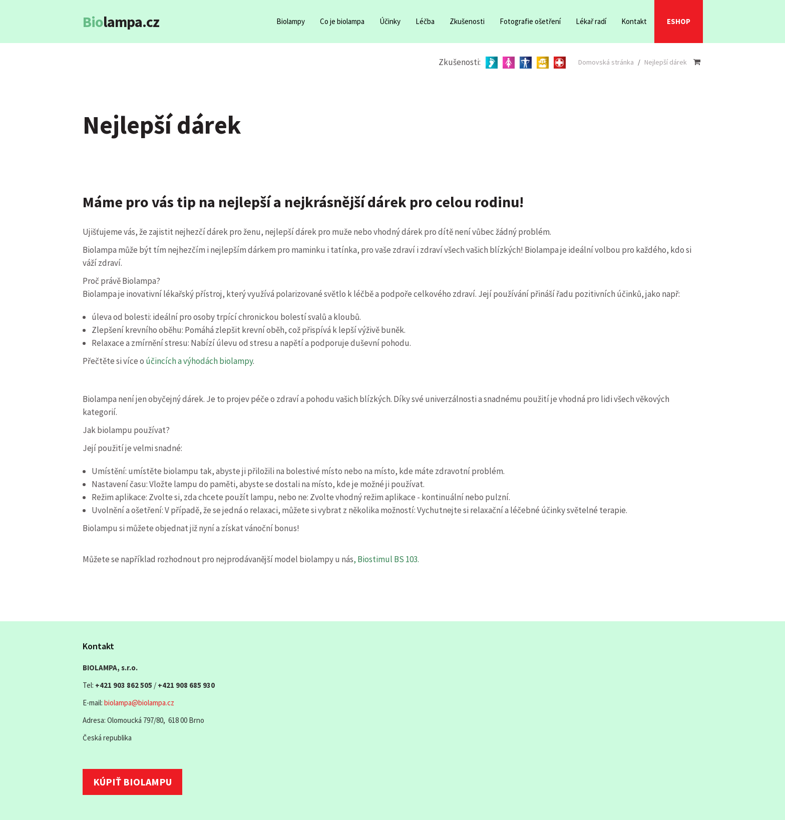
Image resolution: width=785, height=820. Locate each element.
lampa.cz (121, 21)
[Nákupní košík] (697, 62)
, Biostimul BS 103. (386, 559)
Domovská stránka (606, 62)
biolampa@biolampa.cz (139, 702)
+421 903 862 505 (123, 685)
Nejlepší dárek (665, 62)
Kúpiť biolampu (132, 781)
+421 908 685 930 (186, 685)
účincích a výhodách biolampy (199, 360)
